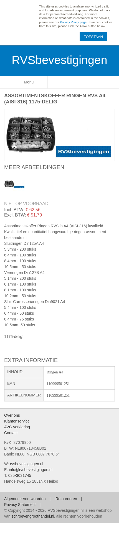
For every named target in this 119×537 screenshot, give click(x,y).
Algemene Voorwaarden (24, 499)
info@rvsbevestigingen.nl (30, 469)
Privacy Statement (20, 504)
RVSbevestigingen (59, 60)
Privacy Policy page (73, 22)
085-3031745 (19, 475)
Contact (10, 433)
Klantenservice (17, 421)
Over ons (12, 415)
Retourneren (66, 499)
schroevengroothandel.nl (32, 516)
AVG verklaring (17, 427)
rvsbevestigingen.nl (26, 464)
